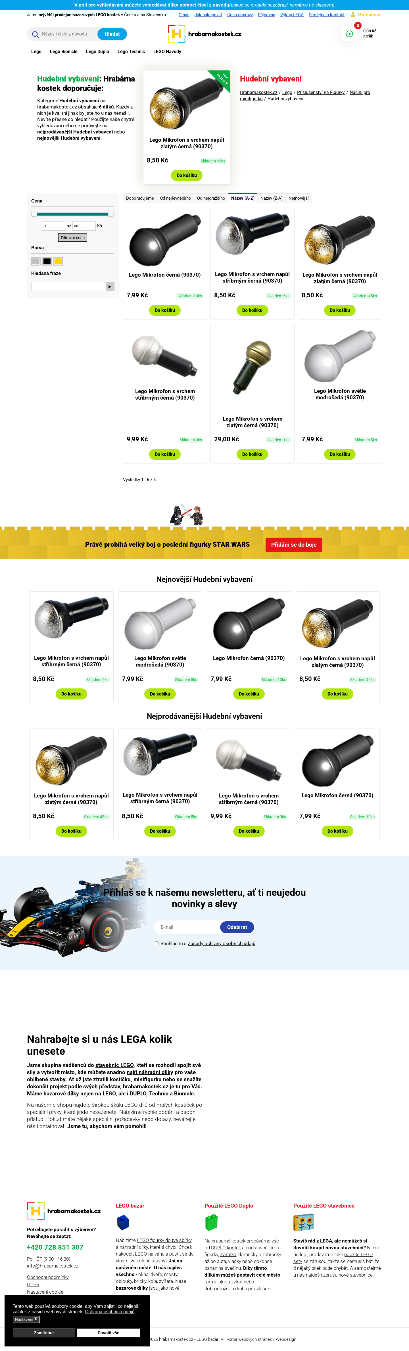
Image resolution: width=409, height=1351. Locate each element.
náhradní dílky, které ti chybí (148, 1247)
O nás (184, 14)
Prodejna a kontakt (327, 14)
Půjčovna (266, 14)
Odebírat (237, 927)
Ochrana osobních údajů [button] (109, 1311)
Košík (368, 36)
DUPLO (138, 1093)
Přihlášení (369, 14)
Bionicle (184, 1093)
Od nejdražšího (211, 198)
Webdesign (286, 1339)
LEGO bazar (207, 1339)
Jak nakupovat (208, 14)
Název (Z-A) (271, 198)
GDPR (33, 1284)
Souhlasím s (205, 943)
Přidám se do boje (294, 544)
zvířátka (228, 1254)
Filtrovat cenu (73, 237)
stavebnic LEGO (114, 1065)
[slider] (34, 214)
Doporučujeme (140, 198)
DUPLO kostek (226, 1247)
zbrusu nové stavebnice (348, 1275)
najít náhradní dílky (150, 1072)
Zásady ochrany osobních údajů (221, 943)
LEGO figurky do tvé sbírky (164, 1240)
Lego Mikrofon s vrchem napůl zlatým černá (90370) (186, 143)
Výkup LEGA (292, 14)
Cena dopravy (240, 14)
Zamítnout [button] (44, 1333)
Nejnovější (299, 198)
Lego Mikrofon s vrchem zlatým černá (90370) (252, 422)
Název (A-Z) (242, 198)
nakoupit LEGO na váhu (140, 1254)
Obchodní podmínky (48, 1277)
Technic (158, 1093)
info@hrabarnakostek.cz (52, 1266)
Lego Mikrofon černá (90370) (165, 275)
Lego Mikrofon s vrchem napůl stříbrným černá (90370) (252, 277)
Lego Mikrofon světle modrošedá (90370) (340, 394)
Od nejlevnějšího (175, 198)
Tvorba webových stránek (248, 1339)
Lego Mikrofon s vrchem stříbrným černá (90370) (165, 394)
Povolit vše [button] (108, 1333)
